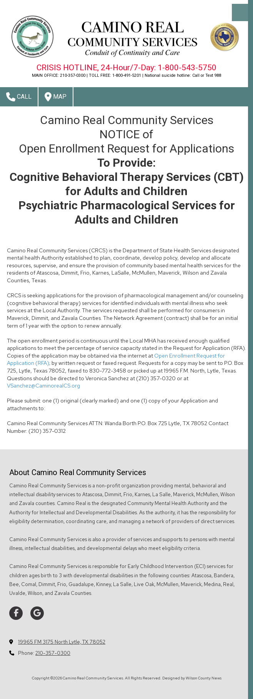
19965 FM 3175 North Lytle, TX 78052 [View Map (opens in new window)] (61, 642)
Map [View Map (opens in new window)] (56, 96)
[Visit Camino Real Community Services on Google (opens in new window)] (37, 613)
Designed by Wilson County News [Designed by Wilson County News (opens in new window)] (191, 678)
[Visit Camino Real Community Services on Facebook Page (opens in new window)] (16, 613)
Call (19, 96)
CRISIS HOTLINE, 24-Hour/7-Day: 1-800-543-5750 (126, 67)
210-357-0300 (52, 653)
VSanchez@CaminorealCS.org (43, 385)
